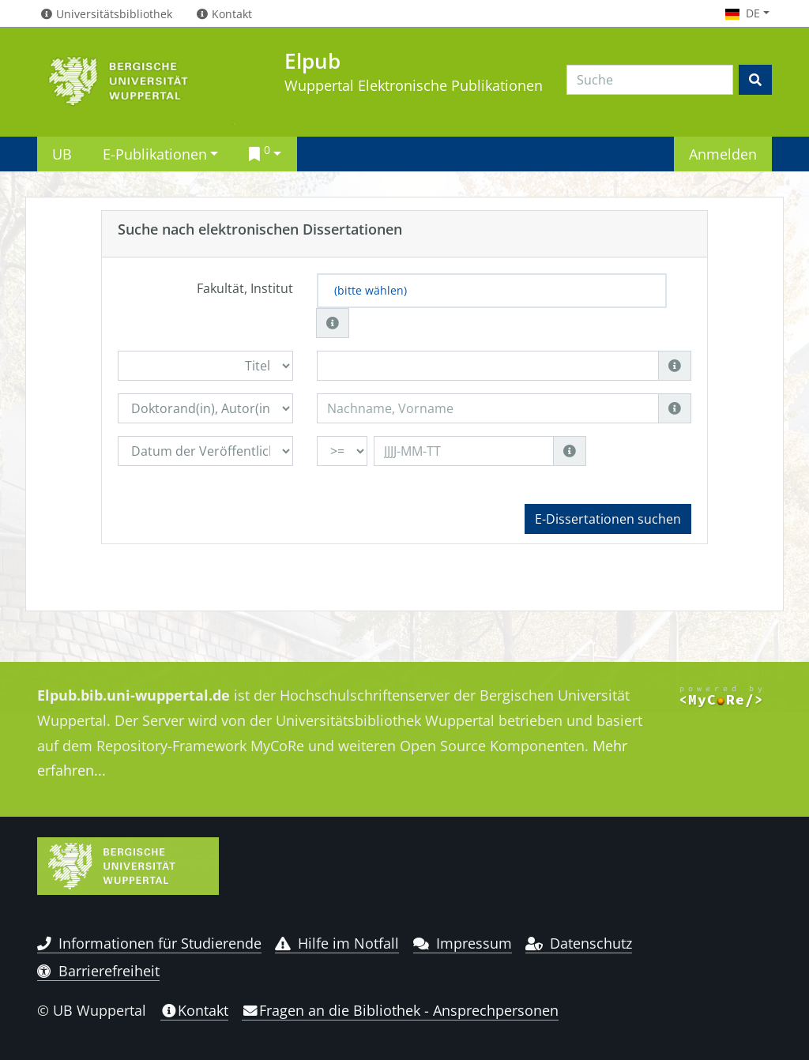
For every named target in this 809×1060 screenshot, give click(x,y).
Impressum (462, 943)
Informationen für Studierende (149, 943)
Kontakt (194, 1010)
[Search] (649, 80)
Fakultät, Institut (245, 288)
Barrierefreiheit (98, 970)
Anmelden (723, 154)
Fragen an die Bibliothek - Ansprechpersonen (400, 1010)
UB (62, 154)
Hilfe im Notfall (337, 943)
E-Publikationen (155, 154)
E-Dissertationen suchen (608, 519)
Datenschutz (578, 943)
